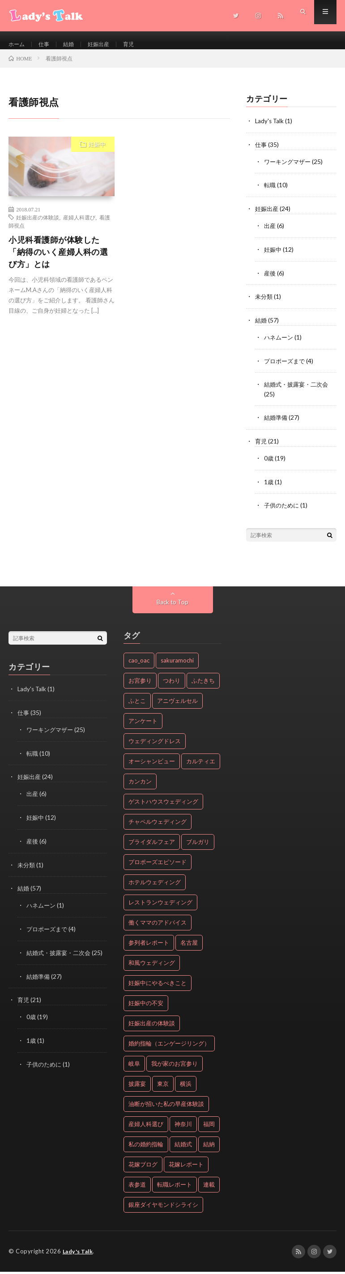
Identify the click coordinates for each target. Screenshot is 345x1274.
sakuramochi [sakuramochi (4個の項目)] (177, 663)
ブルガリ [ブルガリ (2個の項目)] (197, 844)
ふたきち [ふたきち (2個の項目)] (203, 683)
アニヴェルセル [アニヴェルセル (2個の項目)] (177, 703)
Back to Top (172, 604)
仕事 (47, 44)
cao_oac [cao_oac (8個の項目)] (138, 663)
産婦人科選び (79, 226)
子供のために (283, 508)
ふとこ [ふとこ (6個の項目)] (137, 703)
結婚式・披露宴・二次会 (298, 389)
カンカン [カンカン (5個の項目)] (140, 784)
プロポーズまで (286, 366)
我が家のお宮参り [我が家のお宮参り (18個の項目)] (174, 1066)
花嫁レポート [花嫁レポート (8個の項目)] (186, 1167)
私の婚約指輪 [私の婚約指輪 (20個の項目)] (145, 1146)
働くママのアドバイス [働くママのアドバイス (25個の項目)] (157, 925)
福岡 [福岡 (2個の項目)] (209, 1126)
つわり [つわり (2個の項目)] (171, 683)
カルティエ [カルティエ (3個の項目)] (200, 763)
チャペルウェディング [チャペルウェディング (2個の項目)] (157, 824)
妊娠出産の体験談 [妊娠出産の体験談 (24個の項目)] (151, 1025)
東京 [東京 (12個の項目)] (163, 1086)
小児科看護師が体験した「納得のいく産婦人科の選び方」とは (58, 261)
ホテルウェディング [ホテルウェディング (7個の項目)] (154, 884)
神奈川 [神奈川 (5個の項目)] (183, 1126)
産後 (270, 279)
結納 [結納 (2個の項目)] (209, 1146)
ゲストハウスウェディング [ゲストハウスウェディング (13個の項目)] (163, 804)
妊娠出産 (106, 44)
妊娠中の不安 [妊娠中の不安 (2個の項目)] (145, 1005)
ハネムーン (279, 342)
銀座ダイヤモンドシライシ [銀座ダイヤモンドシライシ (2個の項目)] (163, 1207)
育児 (139, 44)
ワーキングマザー (289, 169)
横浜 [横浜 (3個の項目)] (186, 1086)
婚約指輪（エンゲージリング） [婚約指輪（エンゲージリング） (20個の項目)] (169, 1046)
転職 (270, 193)
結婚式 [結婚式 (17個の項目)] (183, 1146)
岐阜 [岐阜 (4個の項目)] (134, 1066)
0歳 (269, 461)
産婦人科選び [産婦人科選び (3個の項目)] (145, 1126)
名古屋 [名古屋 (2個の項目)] (189, 945)
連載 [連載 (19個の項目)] (209, 1187)
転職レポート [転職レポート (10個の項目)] (174, 1187)
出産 (270, 233)
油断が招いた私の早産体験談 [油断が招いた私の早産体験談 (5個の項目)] (166, 1106)
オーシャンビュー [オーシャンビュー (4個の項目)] (151, 763)
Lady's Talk (270, 129)
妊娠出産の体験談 (37, 226)
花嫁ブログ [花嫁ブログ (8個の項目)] (143, 1167)
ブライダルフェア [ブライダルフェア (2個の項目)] (151, 844)
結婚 (74, 44)
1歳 (269, 485)
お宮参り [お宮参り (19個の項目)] (140, 683)
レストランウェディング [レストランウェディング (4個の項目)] (160, 904)
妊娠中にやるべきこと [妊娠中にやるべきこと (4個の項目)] (157, 985)
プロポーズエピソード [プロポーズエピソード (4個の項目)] (157, 864)
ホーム (18, 44)
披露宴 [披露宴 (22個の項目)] (137, 1086)
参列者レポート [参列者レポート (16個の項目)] (148, 945)
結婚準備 (276, 422)
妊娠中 (97, 153)
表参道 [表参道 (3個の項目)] (137, 1187)
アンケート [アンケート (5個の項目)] (143, 723)
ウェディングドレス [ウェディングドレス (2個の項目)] (154, 743)
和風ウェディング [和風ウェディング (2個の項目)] (151, 965)
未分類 (264, 302)
